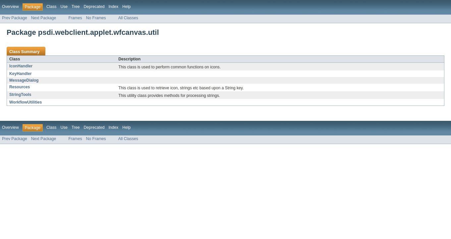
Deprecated (94, 6)
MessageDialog (24, 80)
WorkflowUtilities (25, 102)
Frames (75, 18)
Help (126, 6)
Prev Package (14, 18)
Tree (76, 6)
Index (113, 6)
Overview (10, 6)
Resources (19, 87)
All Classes (128, 18)
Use (64, 6)
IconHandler (20, 66)
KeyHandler (20, 73)
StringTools (20, 94)
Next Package (43, 18)
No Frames (96, 18)
